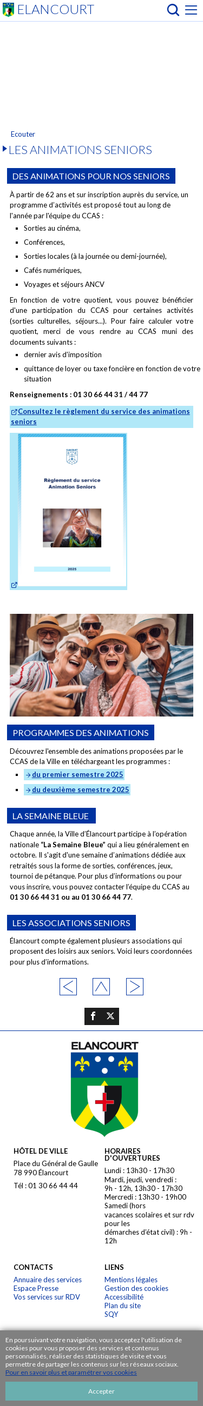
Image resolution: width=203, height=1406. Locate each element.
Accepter (101, 1391)
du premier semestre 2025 (77, 774)
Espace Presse (36, 1288)
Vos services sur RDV (47, 1297)
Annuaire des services (48, 1279)
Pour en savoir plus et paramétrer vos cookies (71, 1372)
